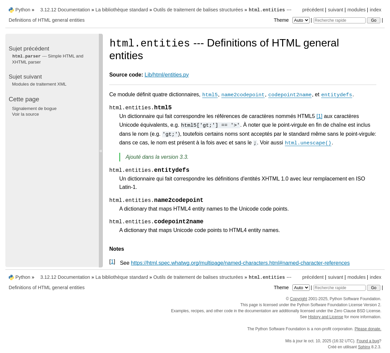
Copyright (298, 299)
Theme (292, 20)
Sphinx (364, 347)
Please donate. (368, 329)
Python (22, 9)
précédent (313, 9)
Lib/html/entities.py (167, 75)
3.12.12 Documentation (65, 9)
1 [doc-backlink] (112, 261)
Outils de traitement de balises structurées (198, 9)
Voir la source (25, 114)
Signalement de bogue (34, 108)
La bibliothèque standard (121, 9)
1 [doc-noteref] (320, 116)
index (375, 9)
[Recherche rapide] (340, 20)
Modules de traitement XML (39, 84)
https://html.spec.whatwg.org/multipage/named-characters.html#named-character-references (240, 263)
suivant (335, 9)
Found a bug (368, 341)
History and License (325, 317)
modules (356, 9)
